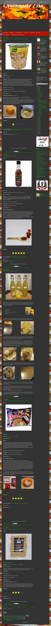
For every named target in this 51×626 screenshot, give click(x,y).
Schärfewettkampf (16, 619)
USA (28, 267)
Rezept (23, 397)
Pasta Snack (24, 152)
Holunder (13, 397)
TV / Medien (6, 34)
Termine (38, 32)
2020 (38, 119)
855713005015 (8, 267)
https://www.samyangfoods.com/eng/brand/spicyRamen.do (19, 503)
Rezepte (12, 32)
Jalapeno (15, 152)
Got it (45, 2)
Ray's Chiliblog (39, 167)
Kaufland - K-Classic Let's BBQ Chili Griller (11, 529)
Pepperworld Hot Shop (40, 173)
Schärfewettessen (11, 619)
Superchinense (21, 619)
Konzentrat (20, 397)
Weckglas (21, 340)
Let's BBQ (23, 604)
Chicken (13, 524)
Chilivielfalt (38, 155)
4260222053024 (8, 604)
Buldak (11, 524)
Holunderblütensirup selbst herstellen (10, 270)
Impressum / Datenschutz (17, 34)
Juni (39, 99)
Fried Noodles (20, 524)
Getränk (7, 397)
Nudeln (4, 525)
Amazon (15, 134)
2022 (38, 117)
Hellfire (18, 267)
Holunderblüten (17, 397)
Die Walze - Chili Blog (40, 159)
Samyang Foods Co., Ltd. (11, 436)
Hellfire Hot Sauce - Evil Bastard (9, 156)
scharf (18, 525)
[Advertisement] (25, 25)
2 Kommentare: (9, 523)
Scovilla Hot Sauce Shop (40, 171)
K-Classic (17, 604)
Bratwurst (11, 604)
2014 (38, 127)
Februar (39, 114)
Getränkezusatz (10, 397)
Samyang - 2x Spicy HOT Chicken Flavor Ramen (43, 54)
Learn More (41, 2)
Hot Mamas (38, 177)
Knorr (17, 152)
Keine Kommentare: (9, 151)
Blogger (27, 622)
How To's (26, 32)
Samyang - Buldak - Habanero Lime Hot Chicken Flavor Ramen (16, 400)
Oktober (39, 94)
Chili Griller (14, 604)
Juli (38, 98)
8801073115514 (8, 524)
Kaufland (20, 604)
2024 (38, 89)
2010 (38, 132)
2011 (38, 131)
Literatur (32, 32)
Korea (29, 524)
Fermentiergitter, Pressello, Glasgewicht (19, 344)
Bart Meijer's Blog (39, 157)
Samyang (16, 525)
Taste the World (28, 152)
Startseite (5, 32)
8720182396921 (8, 152)
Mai (38, 110)
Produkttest (26, 267)
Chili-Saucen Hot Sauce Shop (41, 172)
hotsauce (20, 267)
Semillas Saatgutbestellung (41, 154)
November (39, 93)
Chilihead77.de (23, 6)
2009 (38, 133)
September (40, 95)
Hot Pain (38, 149)
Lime (31, 524)
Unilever (31, 152)
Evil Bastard (15, 267)
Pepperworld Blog (39, 170)
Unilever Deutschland (10, 75)
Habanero (23, 524)
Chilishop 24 (39, 174)
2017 (38, 123)
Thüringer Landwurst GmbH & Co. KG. (13, 564)
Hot (25, 524)
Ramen (13, 525)
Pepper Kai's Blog (39, 166)
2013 (38, 128)
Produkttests (19, 32)
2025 (38, 88)
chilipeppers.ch (39, 156)
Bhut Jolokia (11, 267)
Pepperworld (11, 618)
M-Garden (23, 267)
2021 (38, 118)
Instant (27, 524)
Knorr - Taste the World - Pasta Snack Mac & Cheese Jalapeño (15, 38)
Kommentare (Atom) (10, 608)
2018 (38, 122)
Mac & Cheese (20, 152)
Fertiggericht (11, 152)
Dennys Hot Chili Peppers (41, 158)
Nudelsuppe (7, 525)
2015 (38, 126)
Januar (39, 115)
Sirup (25, 397)
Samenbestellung (5, 619)
